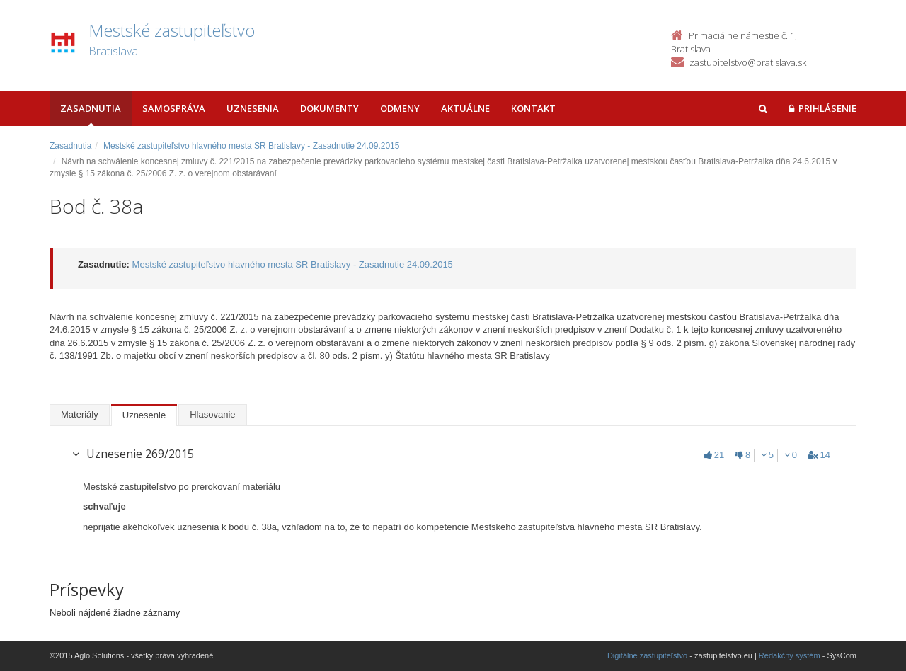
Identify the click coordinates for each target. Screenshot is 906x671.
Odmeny (400, 108)
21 (714, 454)
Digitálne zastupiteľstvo (647, 655)
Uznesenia (252, 108)
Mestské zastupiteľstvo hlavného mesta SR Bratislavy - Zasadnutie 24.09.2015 (251, 146)
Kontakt (533, 108)
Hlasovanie (212, 414)
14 (819, 454)
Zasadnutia (90, 108)
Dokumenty (329, 108)
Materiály (79, 414)
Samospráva (173, 108)
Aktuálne (465, 108)
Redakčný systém (789, 655)
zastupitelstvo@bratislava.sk (747, 62)
